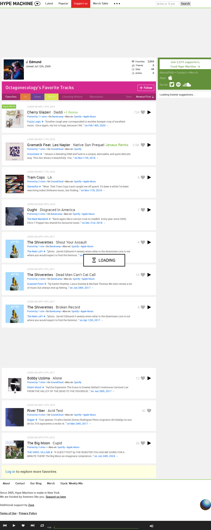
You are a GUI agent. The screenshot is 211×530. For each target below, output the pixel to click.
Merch (193, 72)
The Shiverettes (40, 242)
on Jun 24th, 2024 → (106, 456)
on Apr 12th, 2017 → (91, 320)
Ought (32, 209)
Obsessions (96, 97)
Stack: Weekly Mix (71, 483)
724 (136, 112)
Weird (51, 97)
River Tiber (36, 410)
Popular (63, 3)
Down (37, 97)
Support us (81, 3)
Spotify (77, 116)
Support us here (56, 496)
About (6, 483)
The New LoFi (35, 251)
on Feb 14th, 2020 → (97, 125)
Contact (181, 72)
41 (144, 410)
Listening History (72, 97)
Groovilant (33, 154)
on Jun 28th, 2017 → (82, 287)
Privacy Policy (28, 513)
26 (137, 443)
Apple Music (89, 116)
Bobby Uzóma (38, 378)
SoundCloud (57, 149)
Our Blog (35, 483)
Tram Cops (36, 177)
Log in (10, 471)
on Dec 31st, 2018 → (94, 222)
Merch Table (100, 3)
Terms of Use (8, 513)
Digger (31, 419)
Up (25, 97)
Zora (31, 505)
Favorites (11, 97)
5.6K (136, 145)
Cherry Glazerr (39, 112)
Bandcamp (57, 116)
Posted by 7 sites (36, 149)
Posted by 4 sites (36, 414)
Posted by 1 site (35, 246)
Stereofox (32, 186)
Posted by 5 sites (36, 213)
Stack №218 (9, 106)
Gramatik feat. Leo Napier (48, 144)
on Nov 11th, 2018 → (86, 158)
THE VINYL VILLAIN (38, 452)
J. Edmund (33, 62)
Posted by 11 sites (37, 116)
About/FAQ (167, 72)
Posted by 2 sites (36, 181)
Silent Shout (34, 387)
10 (137, 274)
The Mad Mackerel (37, 219)
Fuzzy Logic (34, 121)
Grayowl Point (35, 284)
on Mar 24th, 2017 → (79, 423)
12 (137, 378)
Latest (49, 3)
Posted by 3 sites (36, 447)
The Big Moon (38, 443)
